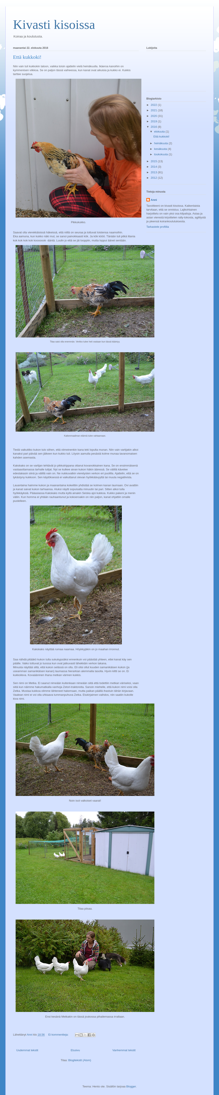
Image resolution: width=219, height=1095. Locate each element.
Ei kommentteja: (58, 1034)
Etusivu (75, 1050)
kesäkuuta (161, 149)
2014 (154, 166)
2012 (154, 177)
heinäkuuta (161, 143)
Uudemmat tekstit (27, 1050)
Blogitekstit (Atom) (79, 1060)
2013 (154, 172)
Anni (154, 199)
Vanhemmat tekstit (124, 1050)
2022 (154, 104)
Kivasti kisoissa (54, 24)
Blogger (131, 1086)
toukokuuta (161, 154)
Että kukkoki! (27, 57)
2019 (154, 121)
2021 (154, 110)
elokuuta (160, 131)
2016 (154, 126)
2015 (154, 161)
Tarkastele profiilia (157, 226)
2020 (154, 116)
